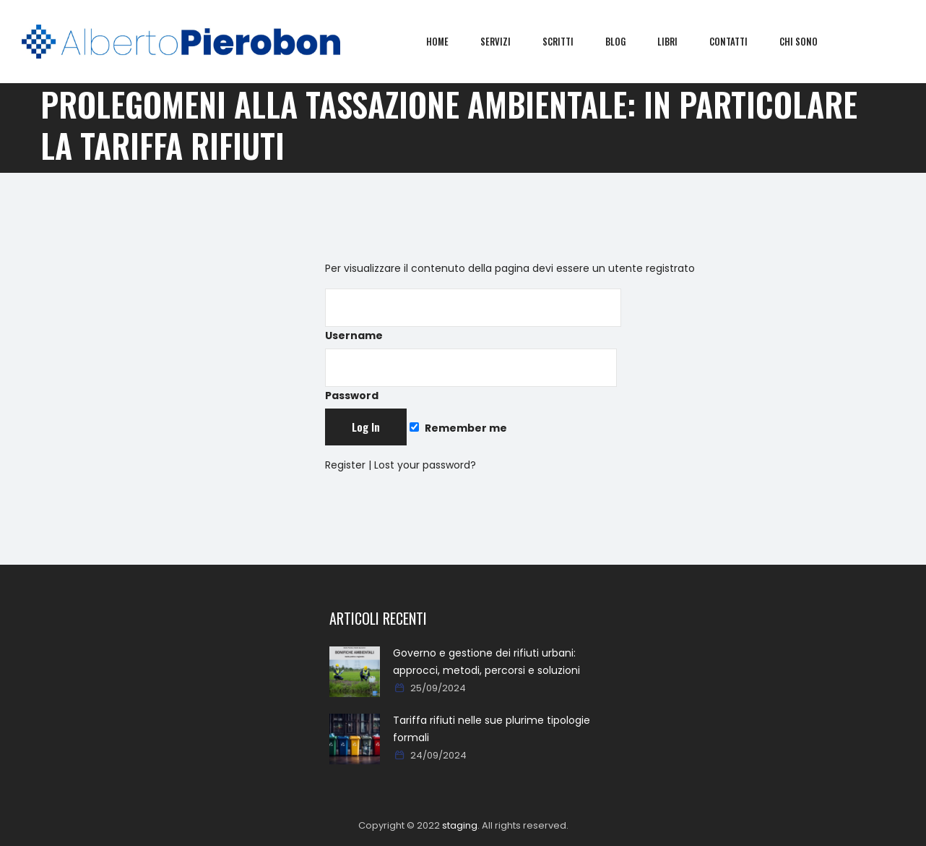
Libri (678, 41)
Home (448, 41)
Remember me (458, 428)
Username (473, 316)
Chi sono (809, 41)
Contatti (739, 41)
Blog (626, 41)
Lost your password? (425, 465)
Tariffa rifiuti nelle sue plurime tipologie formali (491, 729)
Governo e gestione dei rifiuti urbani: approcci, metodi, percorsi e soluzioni (486, 662)
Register (345, 465)
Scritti (568, 41)
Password (471, 376)
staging (459, 825)
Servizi (506, 41)
